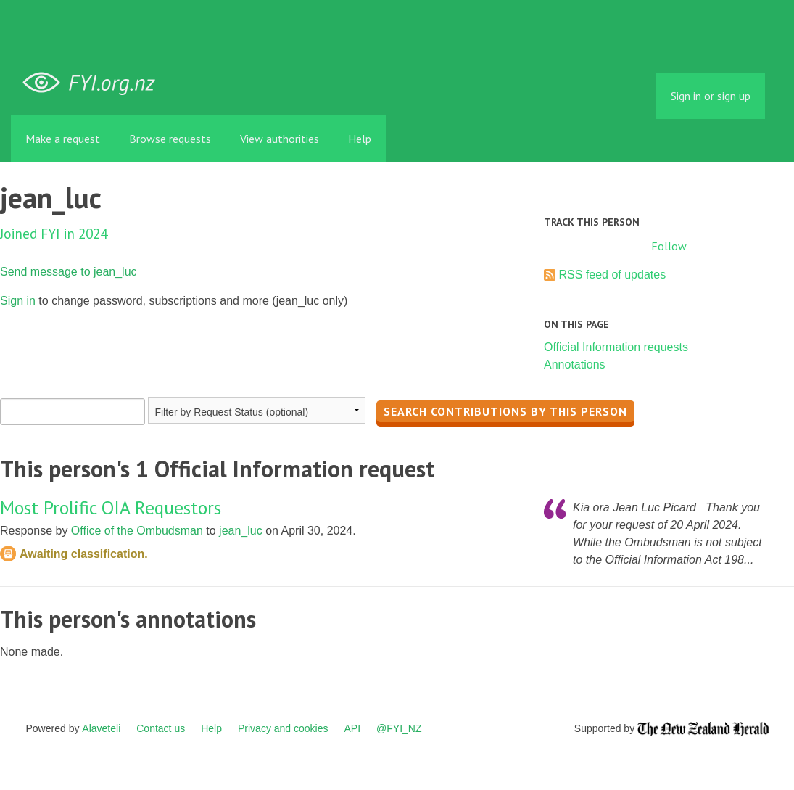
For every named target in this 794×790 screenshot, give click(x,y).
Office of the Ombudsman (137, 530)
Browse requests (170, 138)
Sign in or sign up (710, 96)
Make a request (62, 138)
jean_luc (240, 530)
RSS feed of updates (612, 274)
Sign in (18, 301)
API (352, 728)
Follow (669, 246)
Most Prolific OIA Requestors (110, 507)
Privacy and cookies (283, 728)
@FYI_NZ (398, 728)
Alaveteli (101, 728)
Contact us (160, 728)
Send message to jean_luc (68, 272)
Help (359, 138)
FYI (94, 83)
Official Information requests (616, 347)
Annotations (574, 364)
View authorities (279, 138)
